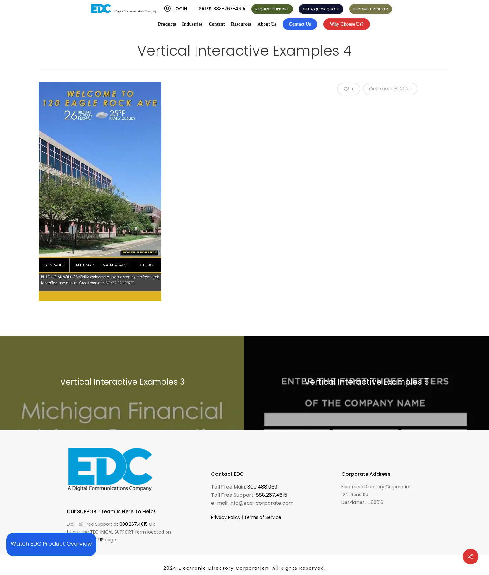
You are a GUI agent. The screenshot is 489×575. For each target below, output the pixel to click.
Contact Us (300, 24)
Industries (192, 24)
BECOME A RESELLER (370, 9)
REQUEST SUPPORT (272, 9)
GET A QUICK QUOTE (321, 9)
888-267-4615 (229, 9)
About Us (266, 24)
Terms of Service (262, 517)
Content (217, 24)
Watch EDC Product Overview (51, 544)
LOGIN (180, 9)
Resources (241, 24)
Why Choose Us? (347, 24)
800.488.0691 (263, 486)
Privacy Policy (225, 517)
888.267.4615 (133, 524)
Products (167, 24)
